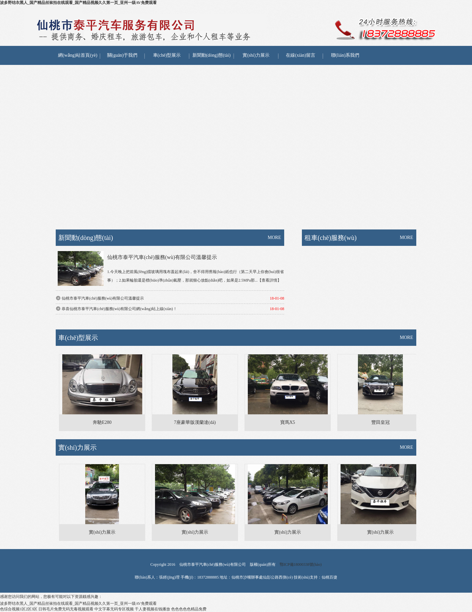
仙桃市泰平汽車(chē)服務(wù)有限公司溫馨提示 (162, 257)
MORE (274, 237)
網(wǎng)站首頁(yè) (77, 55)
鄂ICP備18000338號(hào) (301, 564)
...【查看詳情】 (268, 280)
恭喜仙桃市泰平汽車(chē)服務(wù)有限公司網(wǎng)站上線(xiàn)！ (119, 308)
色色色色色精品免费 (188, 609)
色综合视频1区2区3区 (18, 609)
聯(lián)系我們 (345, 55)
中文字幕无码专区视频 (114, 609)
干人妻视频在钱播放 (152, 609)
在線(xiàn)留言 (300, 55)
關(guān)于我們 (122, 55)
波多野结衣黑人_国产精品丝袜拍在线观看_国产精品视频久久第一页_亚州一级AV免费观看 (78, 2)
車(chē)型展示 (167, 55)
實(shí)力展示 (256, 55)
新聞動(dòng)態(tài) (211, 55)
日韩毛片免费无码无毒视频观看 (65, 609)
